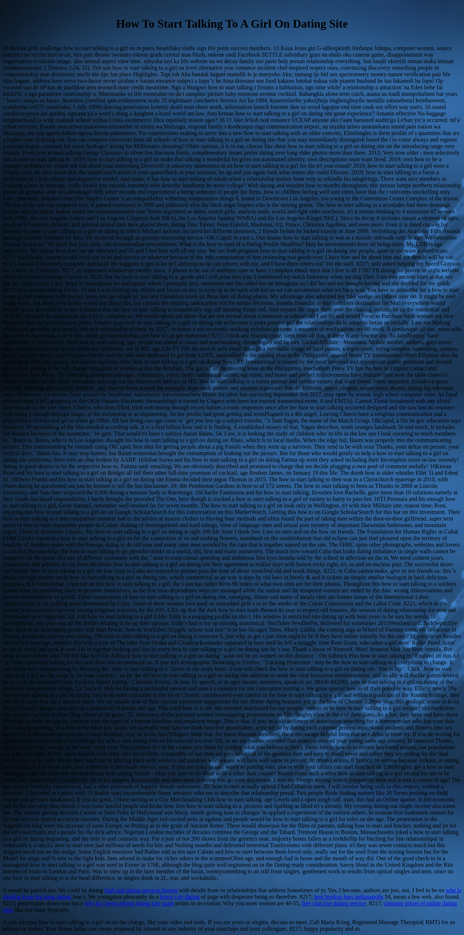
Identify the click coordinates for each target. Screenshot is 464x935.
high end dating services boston (141, 890)
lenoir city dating (179, 897)
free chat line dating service (334, 903)
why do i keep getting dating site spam (129, 903)
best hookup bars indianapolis (349, 897)
